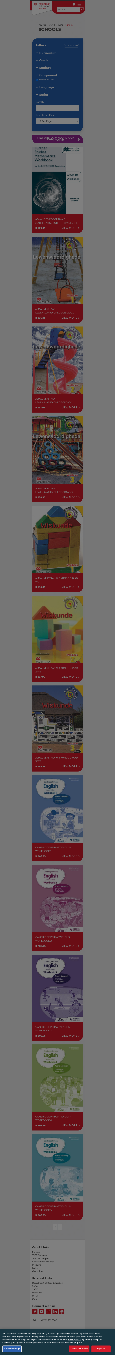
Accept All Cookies (79, 1351)
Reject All (100, 1351)
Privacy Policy (74, 1341)
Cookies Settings (12, 1351)
